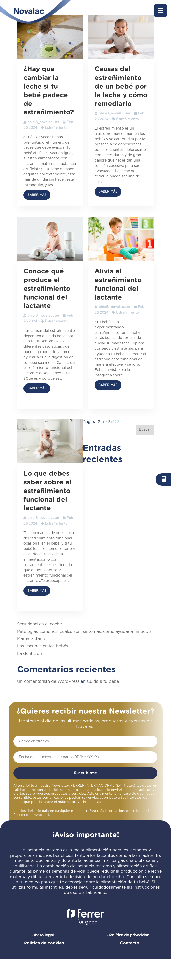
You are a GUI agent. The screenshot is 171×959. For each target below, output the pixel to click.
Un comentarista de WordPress (48, 681)
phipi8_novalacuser (43, 122)
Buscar (145, 429)
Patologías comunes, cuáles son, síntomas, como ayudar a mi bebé (84, 632)
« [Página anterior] (112, 422)
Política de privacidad (31, 815)
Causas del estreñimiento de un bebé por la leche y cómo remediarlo (121, 86)
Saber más (37, 194)
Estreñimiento (56, 128)
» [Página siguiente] (120, 422)
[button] (160, 10)
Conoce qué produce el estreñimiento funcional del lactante (46, 288)
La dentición (29, 654)
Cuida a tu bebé (103, 681)
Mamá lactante (31, 639)
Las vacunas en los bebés (42, 646)
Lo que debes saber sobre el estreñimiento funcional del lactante (47, 491)
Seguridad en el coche (39, 624)
